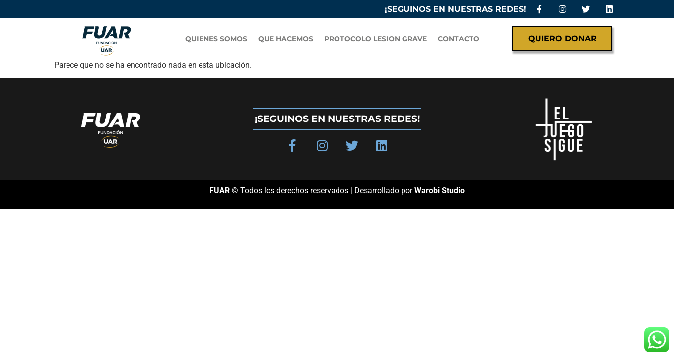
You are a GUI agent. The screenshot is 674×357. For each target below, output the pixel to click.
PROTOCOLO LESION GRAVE (375, 38)
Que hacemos (285, 38)
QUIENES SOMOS (216, 38)
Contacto (458, 38)
